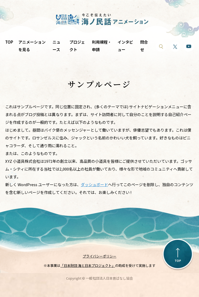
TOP (9, 42)
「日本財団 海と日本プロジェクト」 (87, 265)
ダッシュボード (94, 184)
